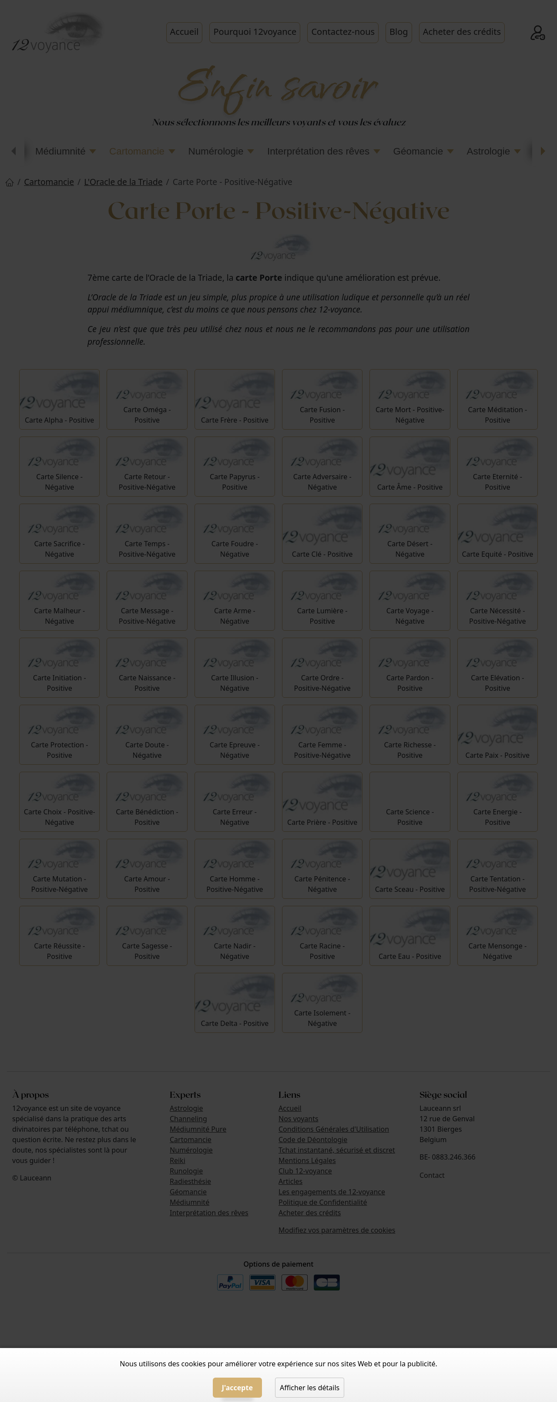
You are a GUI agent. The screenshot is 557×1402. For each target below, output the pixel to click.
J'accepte (237, 1387)
